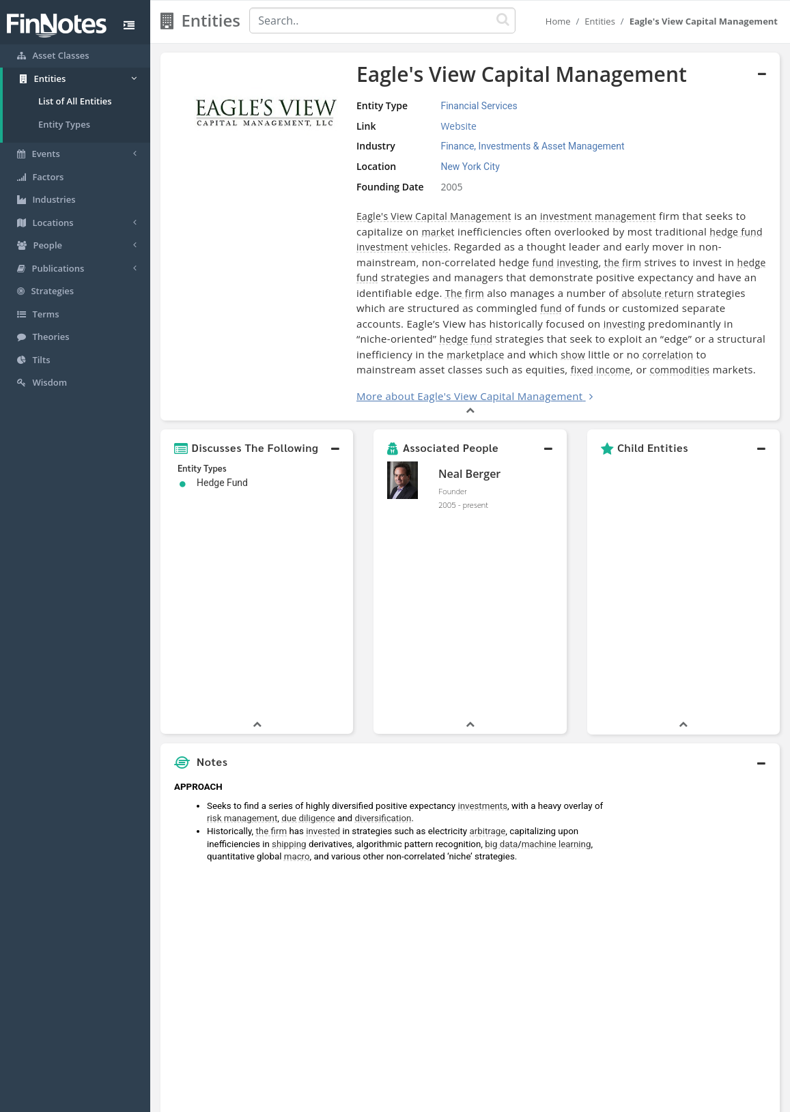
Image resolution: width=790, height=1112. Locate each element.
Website (458, 125)
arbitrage (487, 629)
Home (558, 21)
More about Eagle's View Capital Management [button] (469, 396)
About (304, 1098)
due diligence (308, 616)
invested (323, 629)
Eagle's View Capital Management (433, 216)
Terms (457, 1098)
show (573, 354)
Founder (452, 490)
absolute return (657, 293)
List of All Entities (75, 101)
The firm (464, 293)
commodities (679, 369)
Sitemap (347, 1098)
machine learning (556, 642)
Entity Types (64, 124)
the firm (622, 262)
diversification (382, 616)
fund (543, 262)
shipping (289, 642)
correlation (668, 354)
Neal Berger (469, 473)
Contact (499, 1098)
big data (501, 642)
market (437, 231)
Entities (599, 21)
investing (577, 262)
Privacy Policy (404, 1098)
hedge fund (736, 231)
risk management (242, 616)
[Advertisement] (700, 778)
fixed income (600, 369)
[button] (256, 448)
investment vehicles (402, 246)
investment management (598, 216)
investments (482, 604)
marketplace (475, 354)
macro (297, 654)
